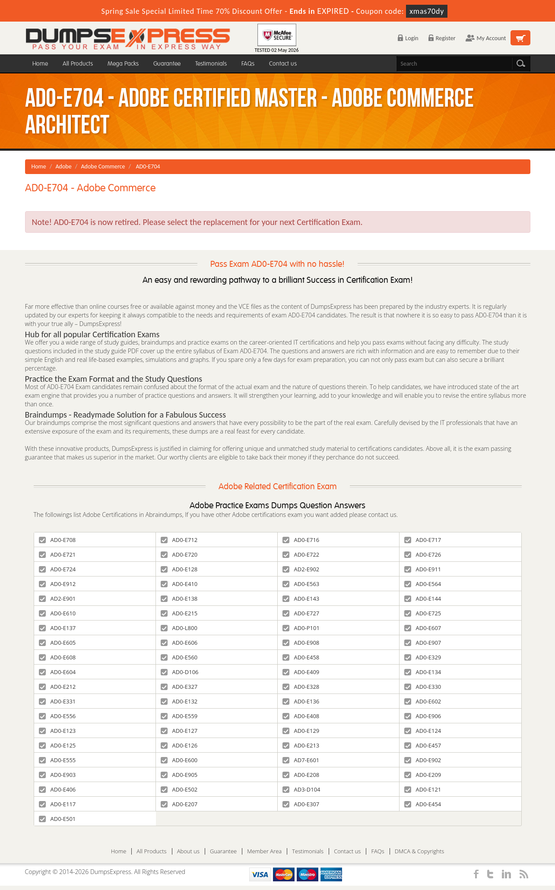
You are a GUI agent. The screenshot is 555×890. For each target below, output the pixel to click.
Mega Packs (123, 63)
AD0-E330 (422, 686)
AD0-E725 (422, 613)
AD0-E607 (422, 628)
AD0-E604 (57, 672)
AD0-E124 (422, 731)
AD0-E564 (422, 584)
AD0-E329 (422, 657)
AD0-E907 (422, 642)
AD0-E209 (422, 775)
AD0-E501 (57, 819)
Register (442, 38)
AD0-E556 (57, 716)
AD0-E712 (179, 540)
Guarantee (167, 63)
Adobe (64, 166)
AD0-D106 (180, 672)
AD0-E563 (301, 584)
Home (40, 63)
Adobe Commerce (103, 166)
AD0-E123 (57, 731)
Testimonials (211, 63)
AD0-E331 (57, 701)
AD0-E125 (57, 745)
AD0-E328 (301, 686)
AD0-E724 (57, 569)
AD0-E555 (57, 760)
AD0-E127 (179, 731)
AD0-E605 (57, 642)
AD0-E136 (301, 701)
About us (188, 851)
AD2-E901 (57, 598)
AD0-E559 (179, 716)
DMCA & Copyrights (419, 851)
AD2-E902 (301, 569)
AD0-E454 (422, 804)
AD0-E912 (57, 584)
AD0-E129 (301, 731)
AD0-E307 (301, 804)
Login (408, 38)
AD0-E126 (179, 745)
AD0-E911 (422, 569)
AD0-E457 (422, 745)
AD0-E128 (179, 569)
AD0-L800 (179, 628)
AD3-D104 (301, 789)
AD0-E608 (57, 657)
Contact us (283, 63)
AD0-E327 (179, 686)
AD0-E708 (57, 540)
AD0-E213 (301, 745)
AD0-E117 (57, 804)
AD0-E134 (422, 672)
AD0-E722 (301, 554)
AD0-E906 (422, 716)
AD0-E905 (179, 775)
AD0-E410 (179, 584)
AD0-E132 (179, 701)
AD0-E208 (301, 775)
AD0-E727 (301, 613)
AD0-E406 (57, 789)
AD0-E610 (57, 613)
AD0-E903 (57, 775)
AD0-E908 (301, 642)
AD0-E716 (301, 540)
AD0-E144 (422, 598)
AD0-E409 (301, 672)
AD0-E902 (422, 760)
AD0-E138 (179, 598)
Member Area (264, 851)
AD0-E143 (301, 598)
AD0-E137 (57, 628)
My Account (486, 38)
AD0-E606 (179, 642)
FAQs (247, 63)
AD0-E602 (422, 701)
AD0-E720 (179, 554)
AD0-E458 (301, 657)
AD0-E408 (301, 716)
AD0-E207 (179, 804)
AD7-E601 (301, 760)
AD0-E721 (57, 554)
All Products (78, 63)
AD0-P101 (301, 628)
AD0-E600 (179, 760)
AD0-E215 (179, 613)
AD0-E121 (422, 789)
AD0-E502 (179, 789)
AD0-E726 (422, 554)
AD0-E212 (57, 686)
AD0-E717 (422, 540)
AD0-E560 (179, 657)
